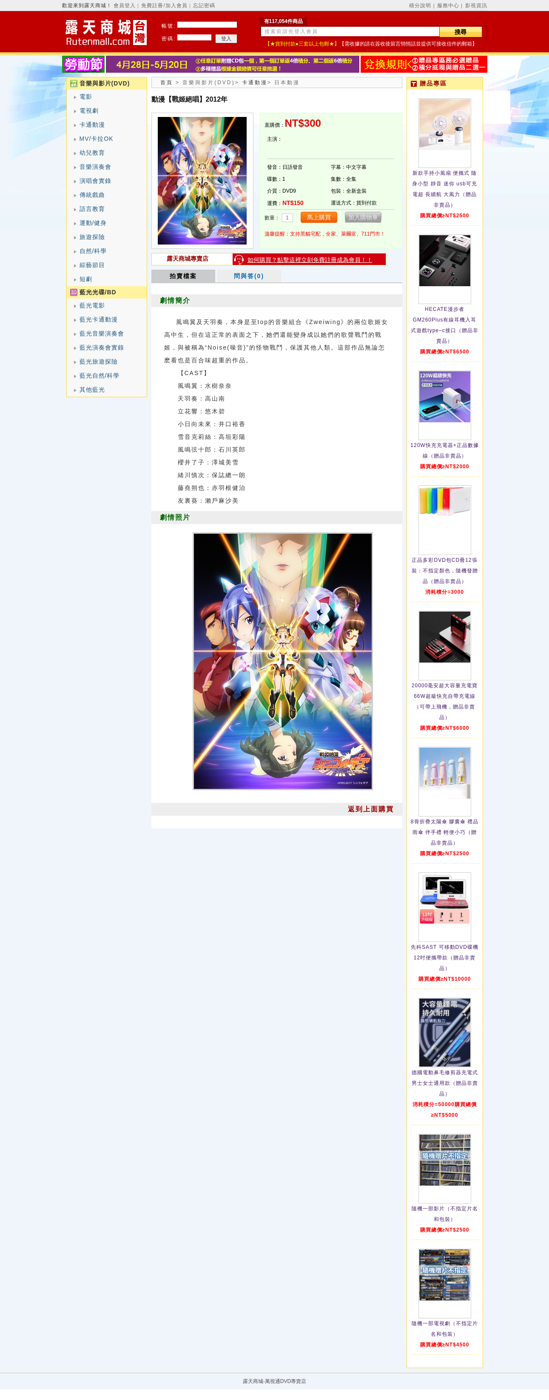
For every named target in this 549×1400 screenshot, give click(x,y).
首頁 (166, 82)
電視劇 (89, 110)
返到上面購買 (371, 809)
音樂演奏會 (95, 166)
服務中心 (448, 6)
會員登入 (125, 6)
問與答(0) (249, 276)
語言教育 (92, 208)
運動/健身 (93, 222)
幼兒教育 (92, 152)
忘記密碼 (204, 6)
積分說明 (420, 6)
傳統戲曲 (92, 194)
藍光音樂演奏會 (102, 333)
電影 (86, 96)
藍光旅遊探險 (99, 361)
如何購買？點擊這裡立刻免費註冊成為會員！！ (310, 259)
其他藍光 (92, 389)
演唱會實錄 (95, 180)
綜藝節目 (92, 265)
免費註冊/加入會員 (164, 6)
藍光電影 (92, 305)
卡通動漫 (92, 124)
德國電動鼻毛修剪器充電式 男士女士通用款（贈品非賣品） (445, 1083)
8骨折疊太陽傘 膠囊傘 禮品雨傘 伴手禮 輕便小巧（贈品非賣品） (444, 832)
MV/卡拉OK (97, 138)
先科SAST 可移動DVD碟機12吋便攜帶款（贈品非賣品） (444, 957)
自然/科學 (93, 251)
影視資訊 (476, 6)
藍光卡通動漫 (99, 319)
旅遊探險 (92, 236)
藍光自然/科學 (100, 375)
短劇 (86, 279)
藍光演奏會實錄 (102, 347)
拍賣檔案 (183, 276)
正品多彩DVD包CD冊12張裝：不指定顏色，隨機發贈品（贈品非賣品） (445, 570)
